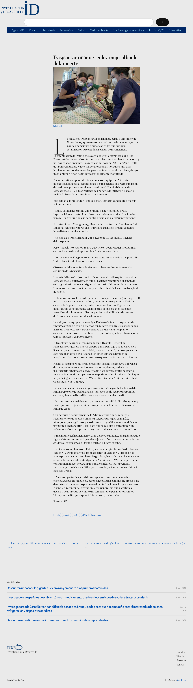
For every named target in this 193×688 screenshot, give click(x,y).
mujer (76, 515)
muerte (66, 515)
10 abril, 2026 (181, 587)
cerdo (57, 515)
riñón (84, 515)
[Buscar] (162, 22)
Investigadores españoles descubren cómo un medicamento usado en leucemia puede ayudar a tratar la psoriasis (77, 597)
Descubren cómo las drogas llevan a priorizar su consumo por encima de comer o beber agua (134, 543)
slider (61, 125)
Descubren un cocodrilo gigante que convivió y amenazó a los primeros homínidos (57, 588)
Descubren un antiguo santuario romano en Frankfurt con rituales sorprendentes (57, 620)
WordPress (181, 679)
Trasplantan (96, 515)
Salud (55, 125)
